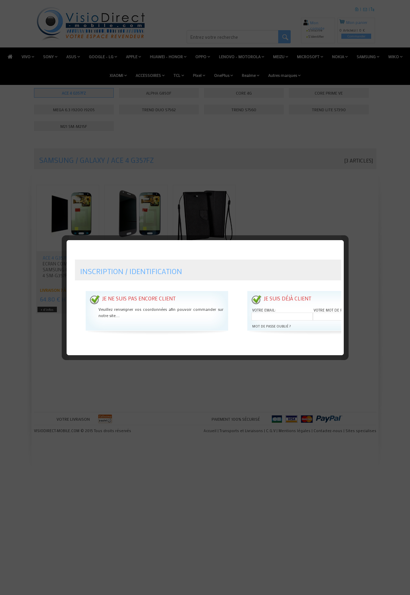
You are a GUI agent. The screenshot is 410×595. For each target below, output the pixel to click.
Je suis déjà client (287, 283)
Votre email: (264, 295)
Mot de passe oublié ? (271, 311)
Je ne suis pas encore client (139, 283)
